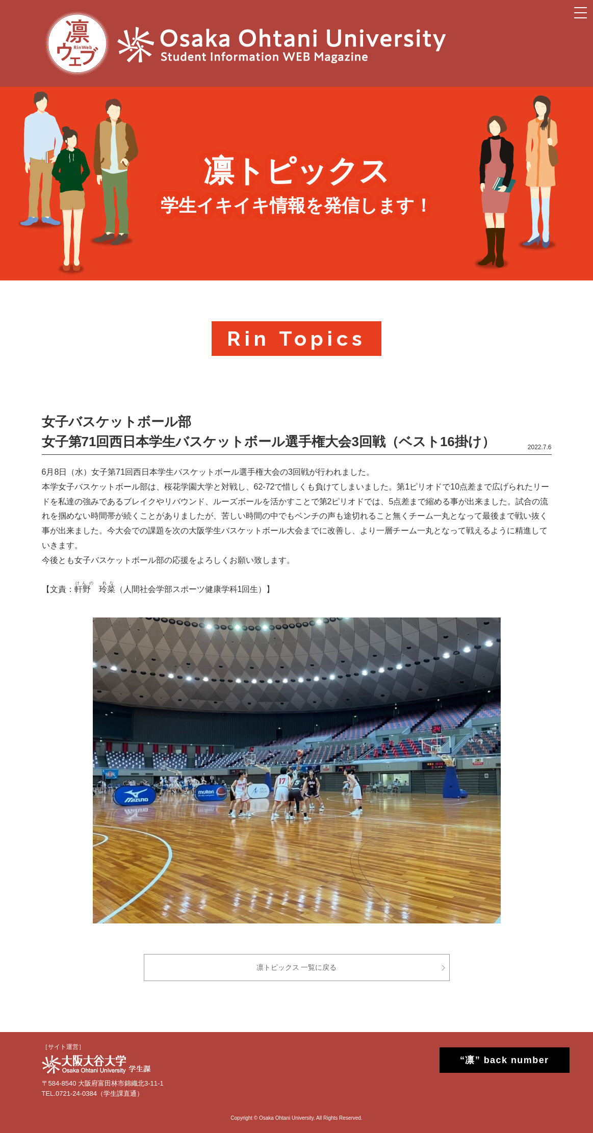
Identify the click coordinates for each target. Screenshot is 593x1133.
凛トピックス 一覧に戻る (296, 967)
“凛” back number (495, 1060)
